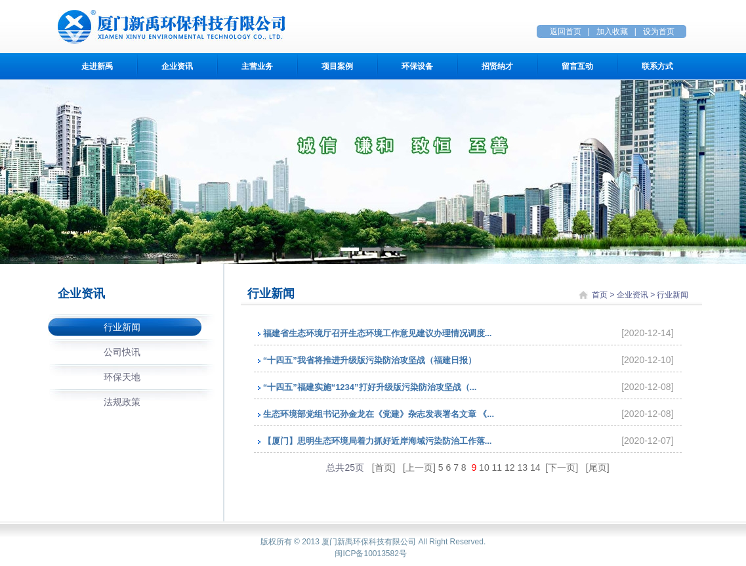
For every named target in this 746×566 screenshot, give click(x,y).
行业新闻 (122, 327)
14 (535, 467)
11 (497, 467)
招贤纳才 (497, 66)
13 (523, 467)
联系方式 (657, 66)
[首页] (385, 467)
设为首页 (658, 31)
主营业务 (257, 66)
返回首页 (565, 31)
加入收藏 (612, 31)
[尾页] (598, 467)
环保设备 (417, 66)
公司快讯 (122, 352)
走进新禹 (97, 66)
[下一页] (562, 467)
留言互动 (577, 66)
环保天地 (122, 377)
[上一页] (420, 467)
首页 (600, 294)
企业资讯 (177, 66)
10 (484, 467)
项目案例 (337, 66)
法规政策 (122, 402)
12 (510, 467)
